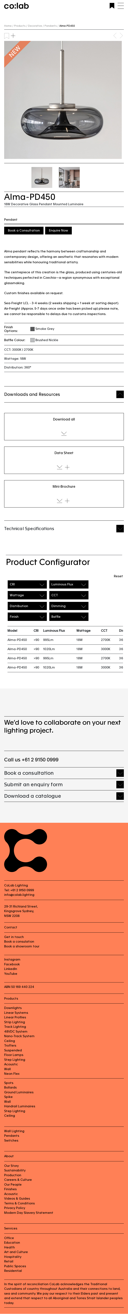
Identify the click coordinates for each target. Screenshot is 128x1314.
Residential (13, 1271)
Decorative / (36, 25)
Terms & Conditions (19, 1203)
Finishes (10, 1189)
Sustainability (15, 1170)
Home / (8, 25)
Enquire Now (58, 230)
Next (122, 36)
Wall (7, 1069)
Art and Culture (16, 1252)
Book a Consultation (24, 230)
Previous (115, 36)
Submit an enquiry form (33, 784)
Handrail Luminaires (19, 1106)
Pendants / (51, 25)
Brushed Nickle (46, 340)
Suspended (13, 1050)
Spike (8, 1097)
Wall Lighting (14, 1131)
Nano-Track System (19, 1036)
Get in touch (14, 937)
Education (12, 1242)
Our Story (11, 1166)
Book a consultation (29, 773)
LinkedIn (10, 969)
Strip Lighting (14, 1022)
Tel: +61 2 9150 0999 (19, 890)
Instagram (12, 959)
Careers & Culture (18, 1180)
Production (12, 1175)
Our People (13, 1184)
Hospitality (12, 1257)
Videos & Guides (17, 1198)
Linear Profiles (15, 1017)
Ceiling (9, 1041)
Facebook (12, 964)
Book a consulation (19, 941)
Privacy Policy (14, 1208)
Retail (8, 1261)
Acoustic (11, 1064)
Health (9, 1247)
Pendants (11, 1136)
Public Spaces (15, 1266)
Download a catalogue (32, 796)
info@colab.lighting (19, 895)
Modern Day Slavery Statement (28, 1213)
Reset (118, 576)
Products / (20, 25)
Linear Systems (16, 1013)
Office (9, 1238)
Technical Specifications (29, 528)
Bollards (10, 1087)
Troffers (10, 1045)
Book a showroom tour (21, 946)
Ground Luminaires (19, 1092)
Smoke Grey (44, 328)
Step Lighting (14, 1060)
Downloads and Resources (32, 394)
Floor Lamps (13, 1055)
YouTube (10, 974)
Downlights (13, 1008)
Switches (11, 1140)
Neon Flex (12, 1074)
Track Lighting (15, 1027)
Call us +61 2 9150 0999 (31, 760)
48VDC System (15, 1031)
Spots (8, 1083)
